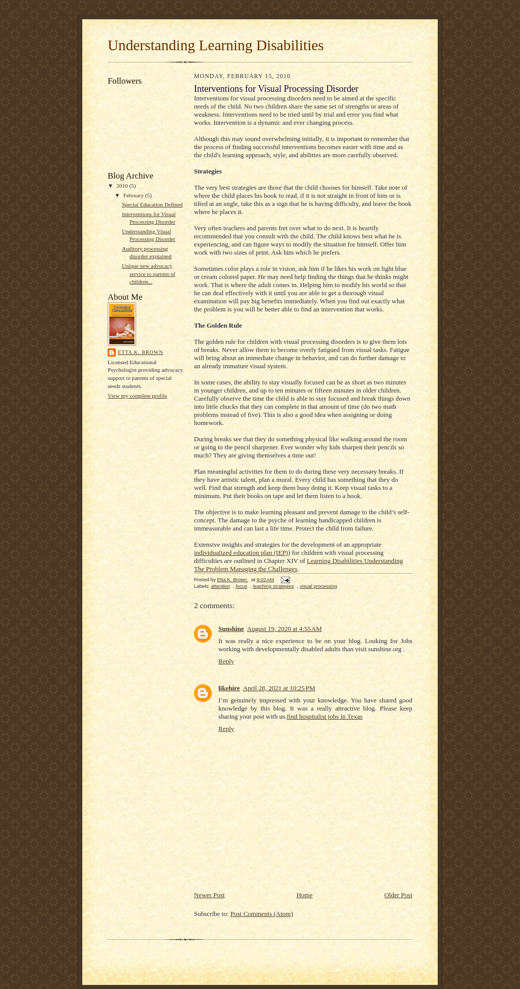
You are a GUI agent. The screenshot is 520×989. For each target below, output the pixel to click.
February (134, 195)
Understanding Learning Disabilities (216, 45)
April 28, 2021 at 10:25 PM (279, 688)
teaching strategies (273, 586)
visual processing (318, 586)
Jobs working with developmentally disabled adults (315, 645)
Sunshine (231, 628)
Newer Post (209, 895)
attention (220, 586)
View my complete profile (137, 396)
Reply (226, 661)
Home (305, 895)
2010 (122, 186)
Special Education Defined (152, 204)
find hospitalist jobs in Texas (325, 716)
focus (241, 586)
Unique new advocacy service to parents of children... (148, 274)
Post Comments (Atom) (262, 913)
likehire (229, 688)
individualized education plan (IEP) (241, 552)
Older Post (398, 895)
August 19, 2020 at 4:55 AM (284, 628)
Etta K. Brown (141, 352)
